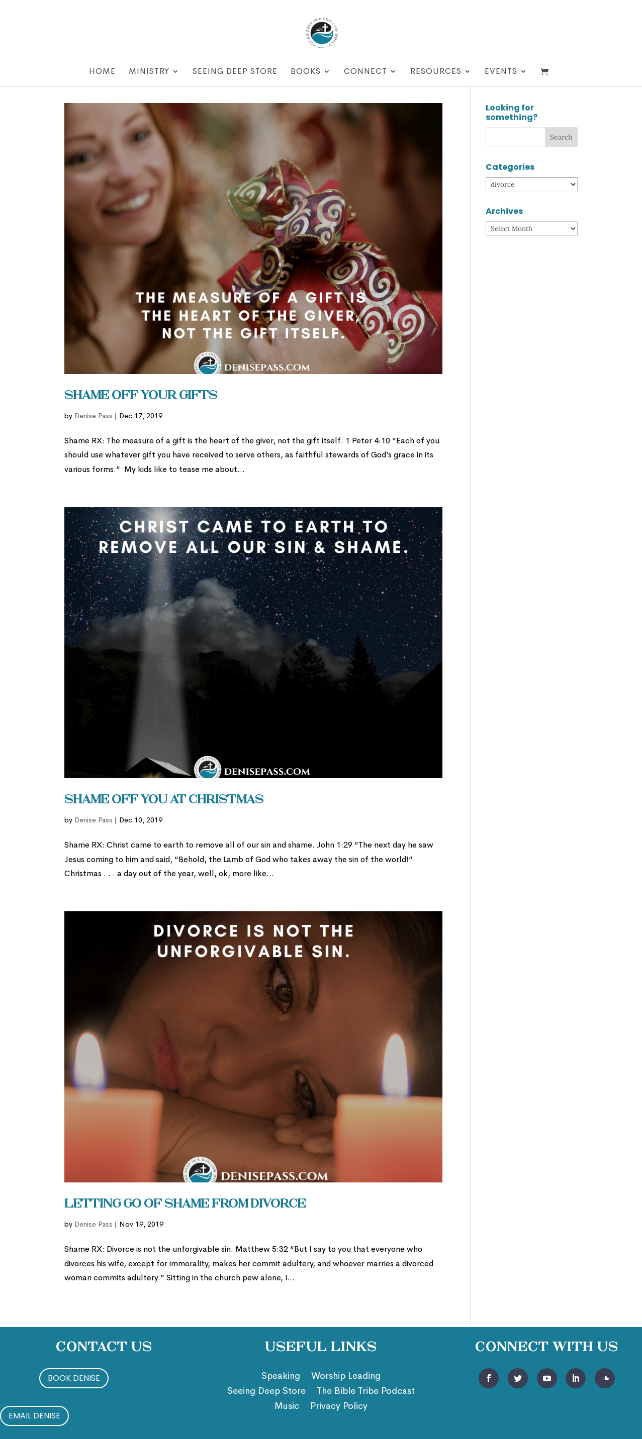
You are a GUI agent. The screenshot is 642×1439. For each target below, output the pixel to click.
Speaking (280, 1376)
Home (102, 72)
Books (306, 72)
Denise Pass (93, 415)
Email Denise (34, 1415)
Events (501, 72)
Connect (365, 72)
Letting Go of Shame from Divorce (185, 1204)
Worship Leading (346, 1376)
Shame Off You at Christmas (163, 800)
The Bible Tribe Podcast (366, 1391)
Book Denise (74, 1378)
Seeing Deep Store (235, 72)
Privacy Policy (339, 1406)
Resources (436, 72)
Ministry (149, 72)
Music (286, 1406)
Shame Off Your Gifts (140, 396)
